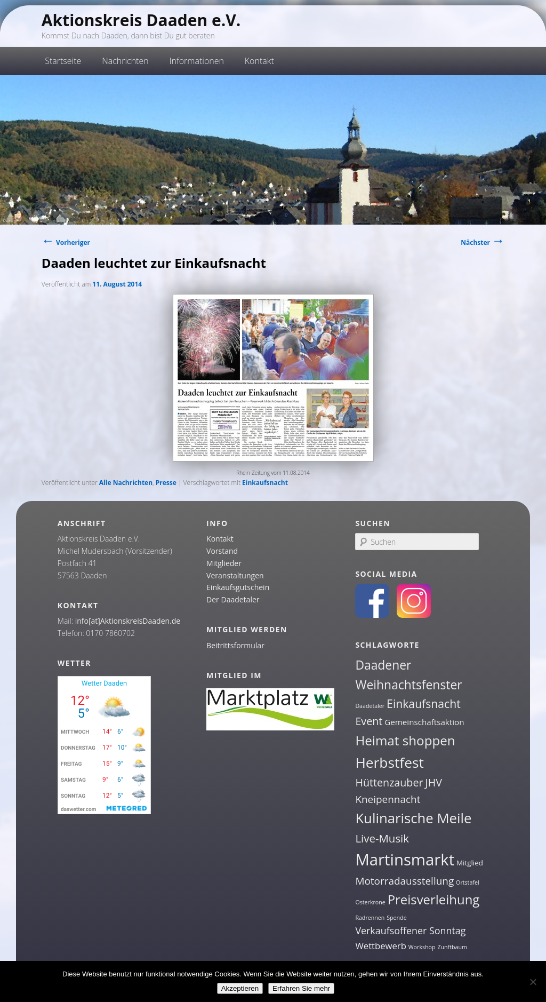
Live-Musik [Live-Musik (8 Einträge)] (382, 838)
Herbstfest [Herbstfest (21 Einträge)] (389, 762)
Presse (166, 482)
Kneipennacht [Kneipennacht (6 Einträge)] (387, 799)
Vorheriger (66, 242)
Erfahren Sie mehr (301, 988)
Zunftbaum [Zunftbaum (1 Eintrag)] (452, 947)
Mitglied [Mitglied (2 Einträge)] (469, 863)
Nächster (482, 242)
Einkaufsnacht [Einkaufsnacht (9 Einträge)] (424, 703)
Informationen (196, 61)
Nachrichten (125, 61)
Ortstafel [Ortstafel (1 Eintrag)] (467, 882)
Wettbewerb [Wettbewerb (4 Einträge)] (380, 946)
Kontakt (259, 61)
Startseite (63, 61)
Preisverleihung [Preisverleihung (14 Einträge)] (434, 899)
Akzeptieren (240, 988)
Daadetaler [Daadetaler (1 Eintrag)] (369, 706)
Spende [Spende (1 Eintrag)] (396, 917)
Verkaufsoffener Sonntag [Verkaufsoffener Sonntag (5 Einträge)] (410, 930)
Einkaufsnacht (265, 482)
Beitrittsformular (235, 645)
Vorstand (222, 551)
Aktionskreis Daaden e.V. (141, 20)
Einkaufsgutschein (237, 587)
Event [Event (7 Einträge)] (368, 721)
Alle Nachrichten (125, 482)
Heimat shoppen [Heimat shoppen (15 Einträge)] (405, 740)
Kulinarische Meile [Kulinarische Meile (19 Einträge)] (413, 818)
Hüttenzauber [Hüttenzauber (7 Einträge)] (389, 782)
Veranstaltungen (234, 575)
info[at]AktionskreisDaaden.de (128, 621)
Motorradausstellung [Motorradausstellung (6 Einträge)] (404, 881)
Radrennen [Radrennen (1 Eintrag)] (369, 917)
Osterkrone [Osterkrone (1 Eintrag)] (370, 902)
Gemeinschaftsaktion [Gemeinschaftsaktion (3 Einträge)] (424, 722)
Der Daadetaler (232, 599)
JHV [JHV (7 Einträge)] (433, 782)
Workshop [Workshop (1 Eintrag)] (422, 947)
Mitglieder (224, 563)
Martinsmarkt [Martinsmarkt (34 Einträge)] (404, 859)
